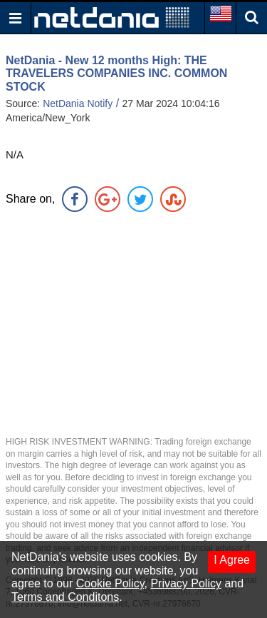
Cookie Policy (110, 583)
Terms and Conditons (65, 597)
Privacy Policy (185, 583)
